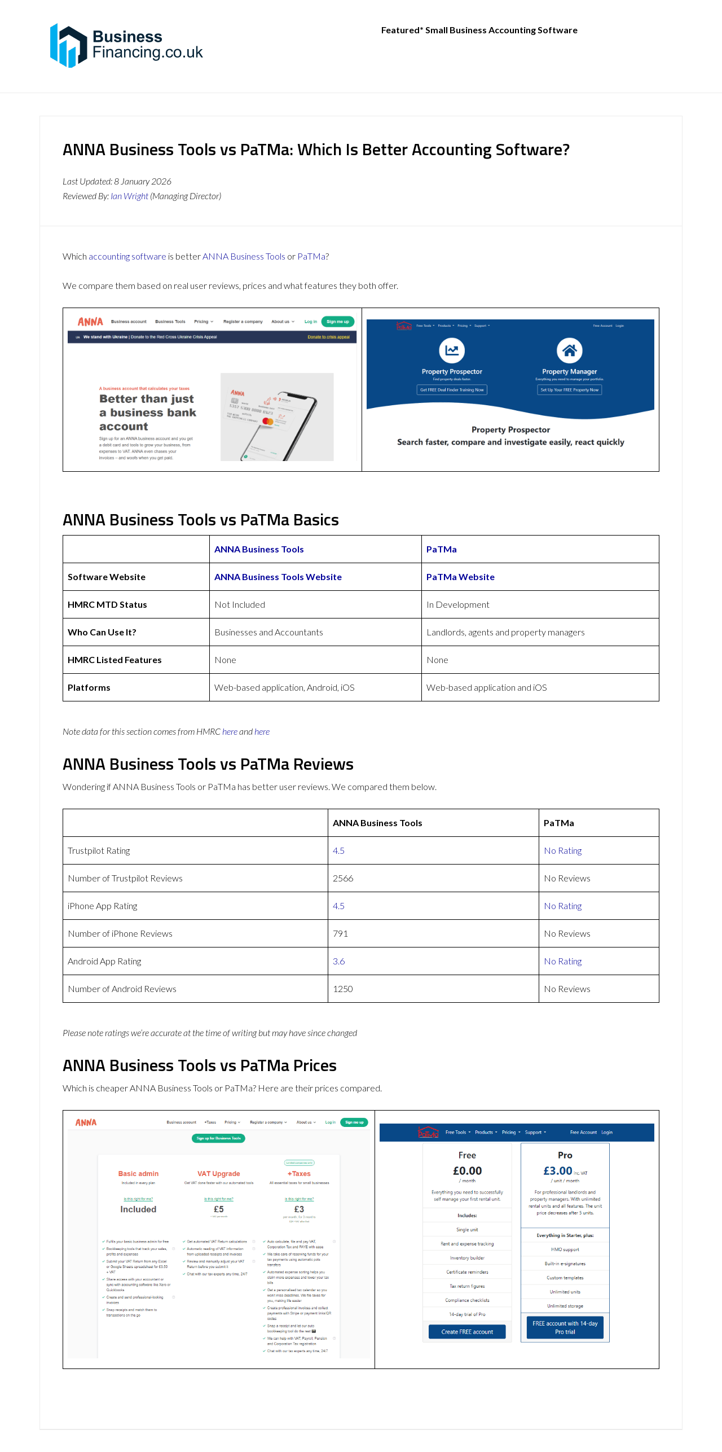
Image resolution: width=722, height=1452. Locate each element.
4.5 (339, 850)
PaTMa (311, 256)
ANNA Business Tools (243, 256)
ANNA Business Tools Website (278, 576)
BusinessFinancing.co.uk (129, 45)
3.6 (339, 960)
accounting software (127, 256)
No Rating (563, 850)
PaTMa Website (460, 576)
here (229, 731)
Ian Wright (129, 195)
